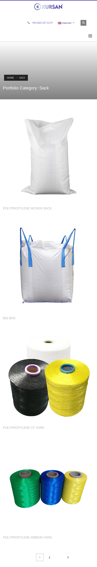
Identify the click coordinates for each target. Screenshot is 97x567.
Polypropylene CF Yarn (23, 427)
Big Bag (9, 318)
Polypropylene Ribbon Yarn (27, 537)
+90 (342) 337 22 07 (42, 22)
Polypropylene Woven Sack (27, 208)
